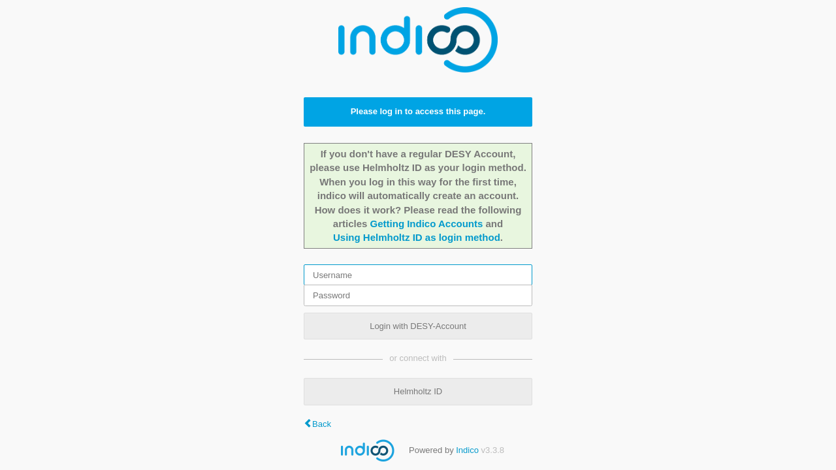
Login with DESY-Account (418, 326)
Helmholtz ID (418, 391)
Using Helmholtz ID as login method (416, 237)
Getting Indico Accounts (426, 223)
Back (321, 424)
